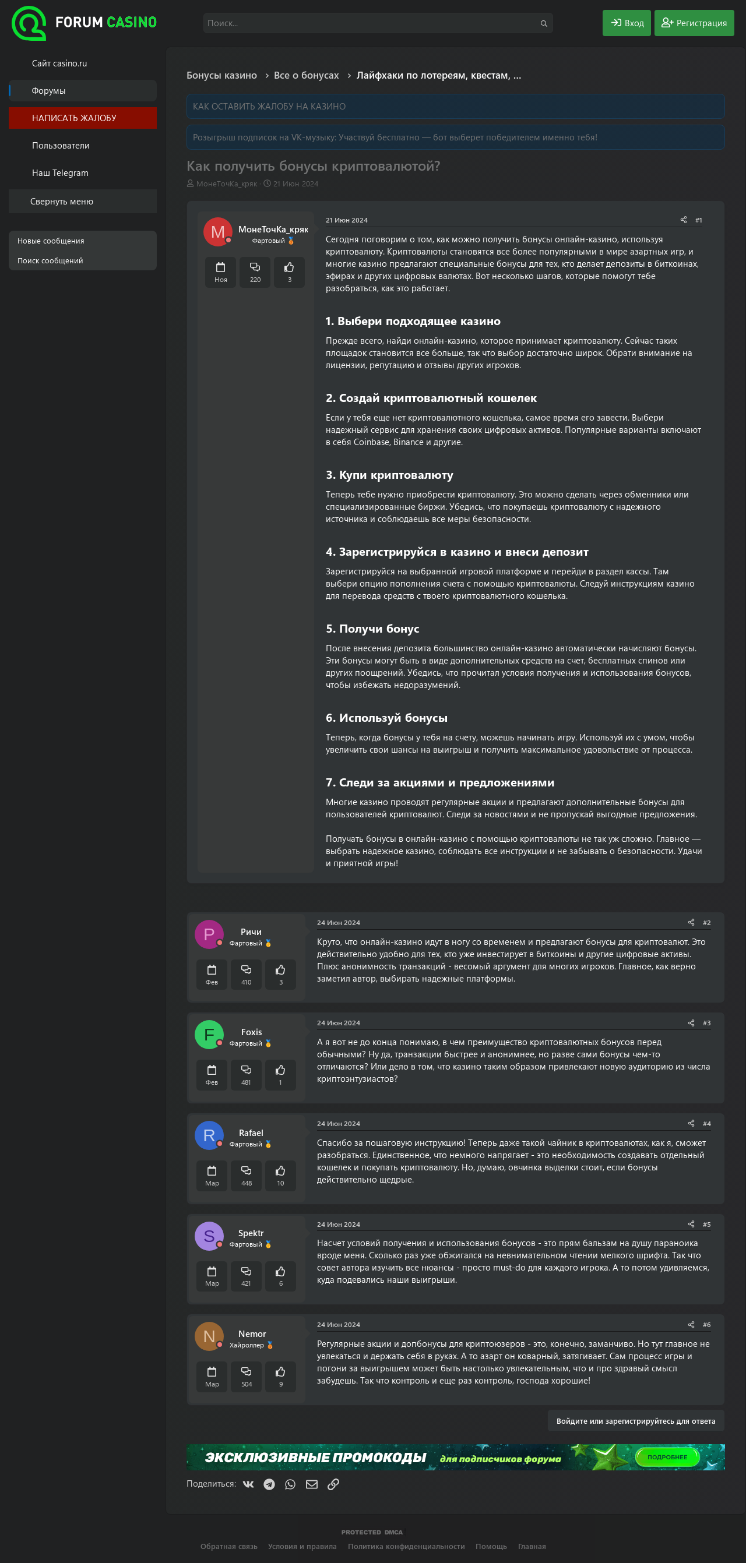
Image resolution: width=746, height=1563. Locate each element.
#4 (707, 1123)
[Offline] (228, 240)
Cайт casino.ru (59, 63)
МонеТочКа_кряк (226, 183)
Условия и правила (302, 1546)
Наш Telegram (60, 172)
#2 (707, 922)
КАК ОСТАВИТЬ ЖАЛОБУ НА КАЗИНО (269, 106)
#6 (707, 1324)
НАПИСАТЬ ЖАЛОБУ (74, 118)
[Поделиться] (683, 220)
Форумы (49, 90)
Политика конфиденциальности (406, 1546)
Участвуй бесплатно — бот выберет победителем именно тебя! (468, 137)
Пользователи (61, 145)
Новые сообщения (51, 240)
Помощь (491, 1546)
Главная (532, 1546)
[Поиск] (378, 23)
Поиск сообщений (50, 260)
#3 (707, 1022)
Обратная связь (229, 1546)
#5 (707, 1224)
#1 (698, 219)
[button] (150, 145)
